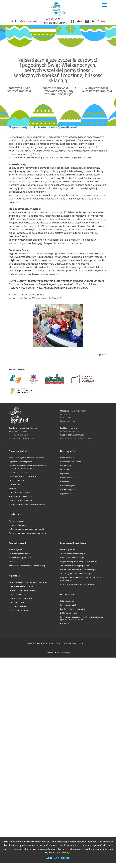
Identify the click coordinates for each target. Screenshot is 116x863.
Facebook (64, 623)
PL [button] (101, 21)
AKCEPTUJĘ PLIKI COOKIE (58, 858)
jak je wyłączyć (62, 852)
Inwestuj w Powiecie (17, 525)
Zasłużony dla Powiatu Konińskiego (75, 573)
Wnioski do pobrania (18, 472)
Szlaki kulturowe (67, 477)
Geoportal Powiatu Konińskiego (22, 590)
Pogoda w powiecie (17, 606)
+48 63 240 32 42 (54, 19)
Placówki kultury (15, 484)
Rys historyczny (15, 549)
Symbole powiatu (68, 549)
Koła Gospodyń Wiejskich (20, 492)
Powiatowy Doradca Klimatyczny (23, 476)
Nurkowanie (65, 469)
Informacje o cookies (69, 605)
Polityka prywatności (69, 601)
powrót (103, 354)
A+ (16, 21)
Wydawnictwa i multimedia (21, 598)
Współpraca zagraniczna (20, 557)
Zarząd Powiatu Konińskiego (72, 553)
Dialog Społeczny (16, 480)
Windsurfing (65, 465)
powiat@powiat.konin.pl (26, 438)
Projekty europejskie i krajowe (21, 586)
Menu (104, 5)
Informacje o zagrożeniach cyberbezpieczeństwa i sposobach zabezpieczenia (82, 618)
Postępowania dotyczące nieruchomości (78, 584)
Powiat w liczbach (16, 521)
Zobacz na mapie (68, 421)
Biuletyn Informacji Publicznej (73, 609)
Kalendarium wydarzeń (19, 610)
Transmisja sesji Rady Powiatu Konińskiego (27, 582)
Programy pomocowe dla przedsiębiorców (27, 533)
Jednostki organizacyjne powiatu (74, 565)
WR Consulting (63, 652)
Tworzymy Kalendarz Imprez (21, 500)
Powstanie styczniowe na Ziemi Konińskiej (27, 565)
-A (12, 21)
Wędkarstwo (65, 493)
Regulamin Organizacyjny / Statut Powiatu (79, 561)
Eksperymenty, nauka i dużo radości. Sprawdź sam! (43, 127)
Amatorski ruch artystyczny (21, 496)
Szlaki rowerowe (67, 457)
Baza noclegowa (67, 489)
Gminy (12, 561)
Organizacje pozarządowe (20, 461)
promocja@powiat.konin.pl (79, 438)
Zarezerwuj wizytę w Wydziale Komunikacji (27, 457)
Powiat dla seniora (17, 594)
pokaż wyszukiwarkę (93, 21)
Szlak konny (65, 481)
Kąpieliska (64, 473)
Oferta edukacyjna (17, 602)
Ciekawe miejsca (67, 485)
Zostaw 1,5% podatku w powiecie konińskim (27, 504)
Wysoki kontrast (28, 21)
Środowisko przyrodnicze (19, 553)
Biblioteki (12, 488)
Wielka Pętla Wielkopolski (71, 461)
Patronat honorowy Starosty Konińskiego (78, 569)
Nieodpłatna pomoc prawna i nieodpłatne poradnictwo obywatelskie (27, 466)
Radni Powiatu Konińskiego (72, 557)
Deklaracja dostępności (70, 613)
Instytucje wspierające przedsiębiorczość (26, 529)
